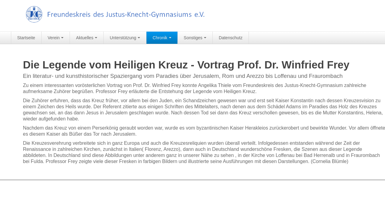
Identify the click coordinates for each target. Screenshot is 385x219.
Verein (56, 37)
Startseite (26, 37)
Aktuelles (86, 37)
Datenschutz (230, 37)
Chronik (162, 37)
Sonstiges (195, 37)
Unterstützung (125, 37)
